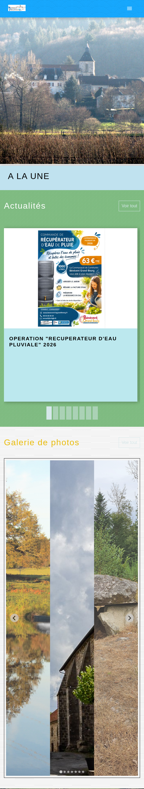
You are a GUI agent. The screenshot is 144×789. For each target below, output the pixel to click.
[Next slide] (129, 618)
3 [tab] (62, 413)
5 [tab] (75, 413)
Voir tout (129, 206)
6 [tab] (82, 413)
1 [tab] (49, 413)
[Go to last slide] (14, 618)
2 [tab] (55, 413)
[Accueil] (17, 9)
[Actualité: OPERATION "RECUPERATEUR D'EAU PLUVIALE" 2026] (70, 315)
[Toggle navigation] (129, 8)
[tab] (60, 771)
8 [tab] (95, 413)
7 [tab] (88, 413)
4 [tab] (68, 413)
